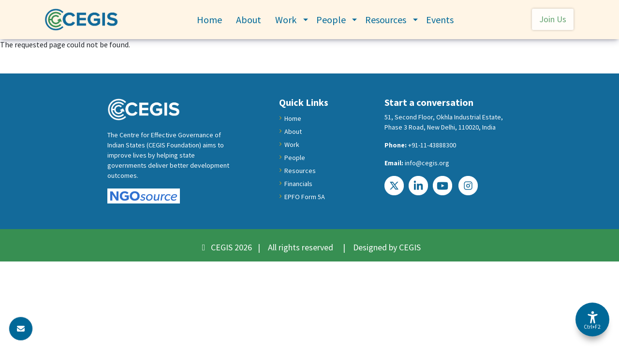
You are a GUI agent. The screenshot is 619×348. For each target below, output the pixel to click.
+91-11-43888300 (432, 145)
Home (209, 20)
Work (285, 20)
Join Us (552, 19)
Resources (385, 20)
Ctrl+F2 (592, 326)
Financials (298, 183)
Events (440, 20)
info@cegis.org (427, 163)
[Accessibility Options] (592, 319)
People (331, 20)
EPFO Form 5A (304, 196)
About (248, 20)
